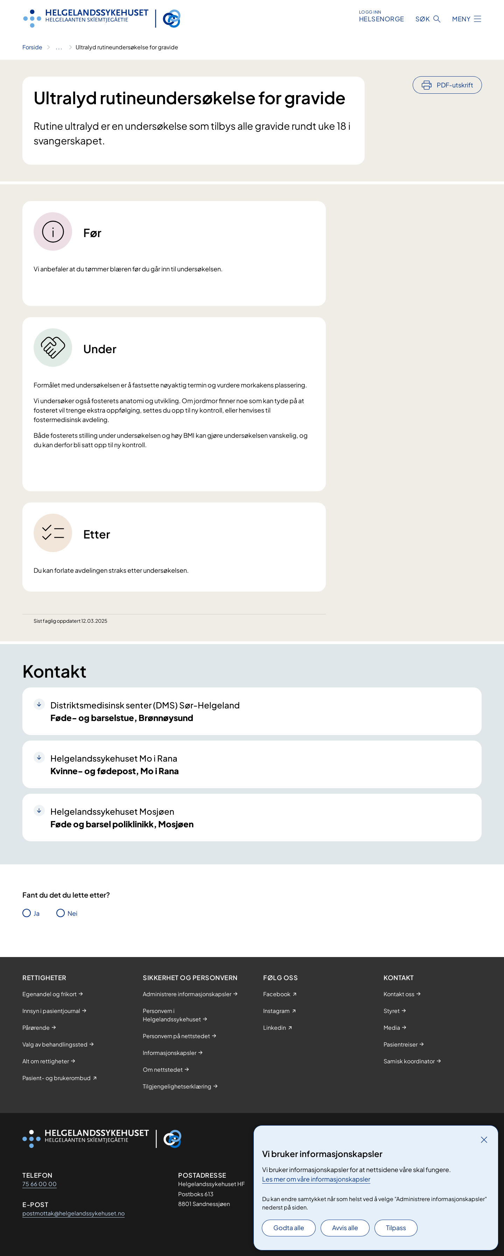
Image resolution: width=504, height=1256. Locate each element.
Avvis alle (345, 1227)
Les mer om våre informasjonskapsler (316, 1179)
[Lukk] (484, 1139)
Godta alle (288, 1227)
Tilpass (396, 1227)
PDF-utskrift (455, 85)
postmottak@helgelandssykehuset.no (73, 1213)
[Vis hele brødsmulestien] (59, 47)
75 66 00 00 (39, 1183)
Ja (37, 913)
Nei (72, 913)
